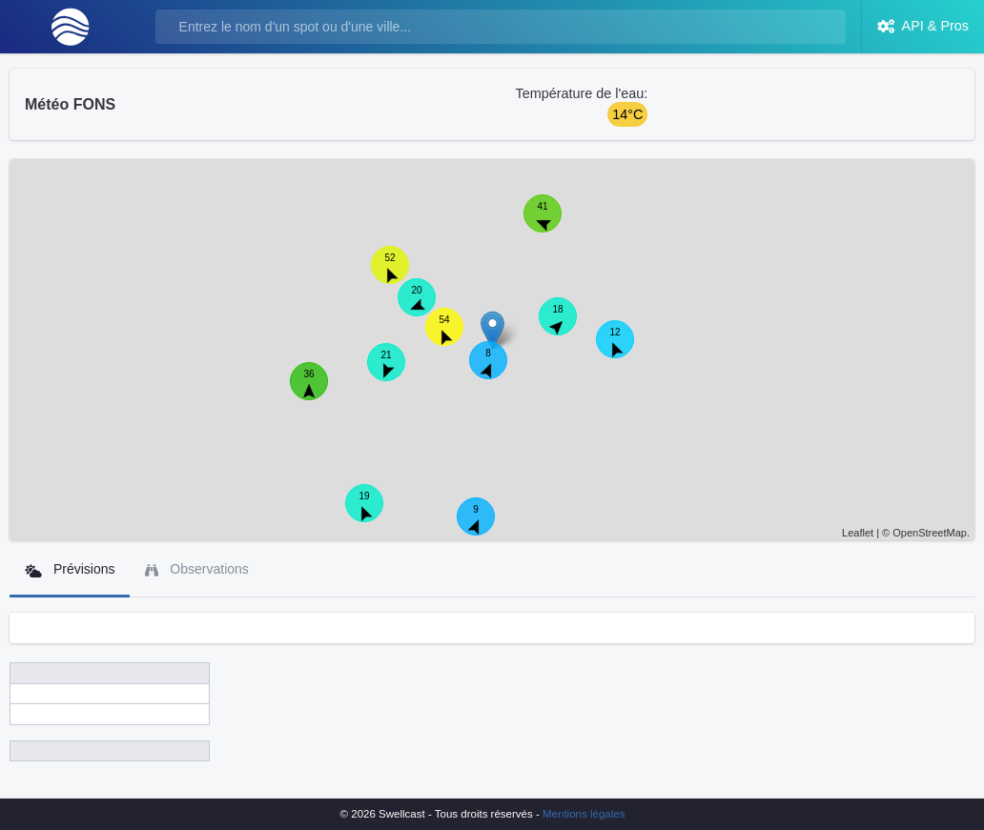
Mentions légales (584, 814)
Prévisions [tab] (69, 569)
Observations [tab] (196, 569)
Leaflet (857, 532)
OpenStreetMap (929, 532)
